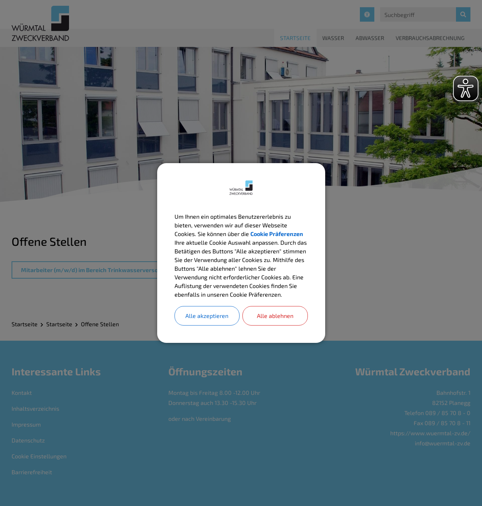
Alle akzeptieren (206, 315)
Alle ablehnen (275, 315)
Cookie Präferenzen (276, 233)
